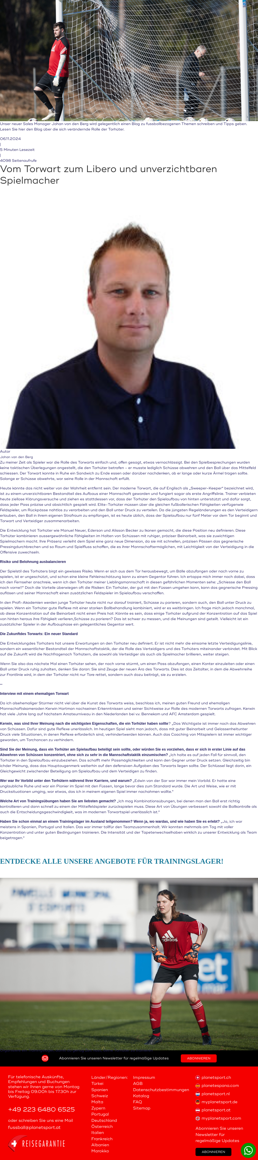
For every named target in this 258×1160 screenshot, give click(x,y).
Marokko (100, 1151)
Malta (97, 1101)
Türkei (97, 1083)
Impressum (144, 1077)
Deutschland (104, 1120)
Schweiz (99, 1095)
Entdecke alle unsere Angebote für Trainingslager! (112, 861)
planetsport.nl (213, 1093)
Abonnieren (198, 1058)
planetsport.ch (213, 1077)
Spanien (99, 1089)
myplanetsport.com (218, 1118)
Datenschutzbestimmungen (161, 1089)
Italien (97, 1132)
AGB (138, 1083)
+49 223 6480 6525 (41, 1109)
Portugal (100, 1114)
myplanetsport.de (216, 1101)
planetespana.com (217, 1085)
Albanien (100, 1144)
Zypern (98, 1108)
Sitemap (141, 1108)
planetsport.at (213, 1110)
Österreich (102, 1126)
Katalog (141, 1095)
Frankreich (101, 1138)
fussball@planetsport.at (34, 1127)
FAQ (137, 1101)
